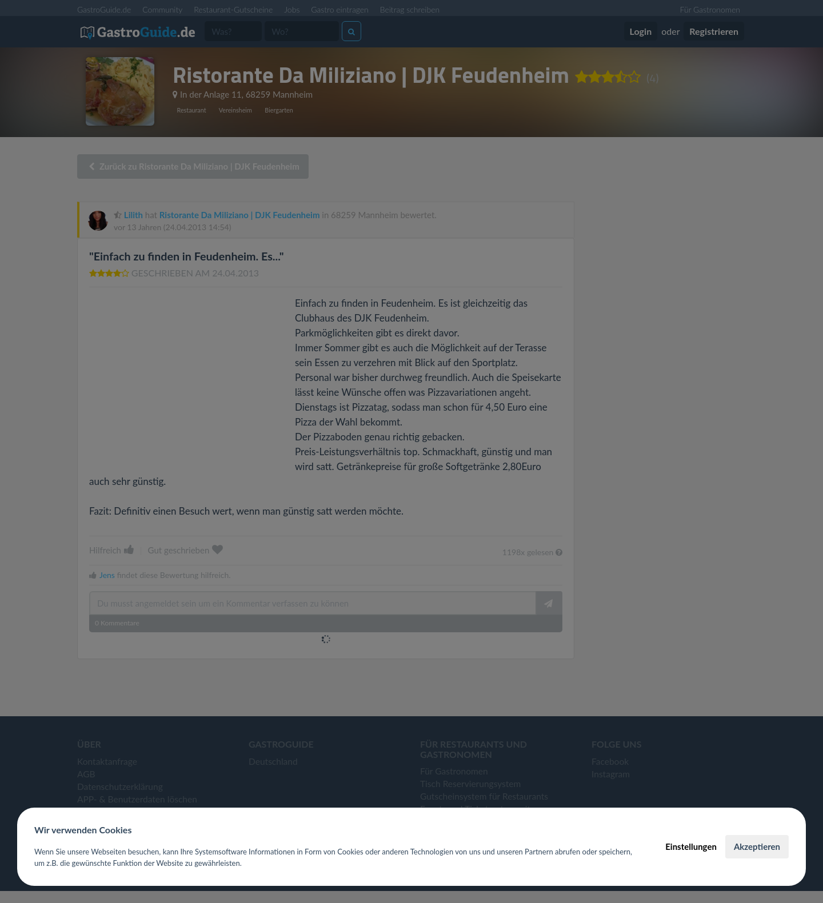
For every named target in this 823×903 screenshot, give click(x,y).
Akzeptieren (757, 846)
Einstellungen (691, 846)
